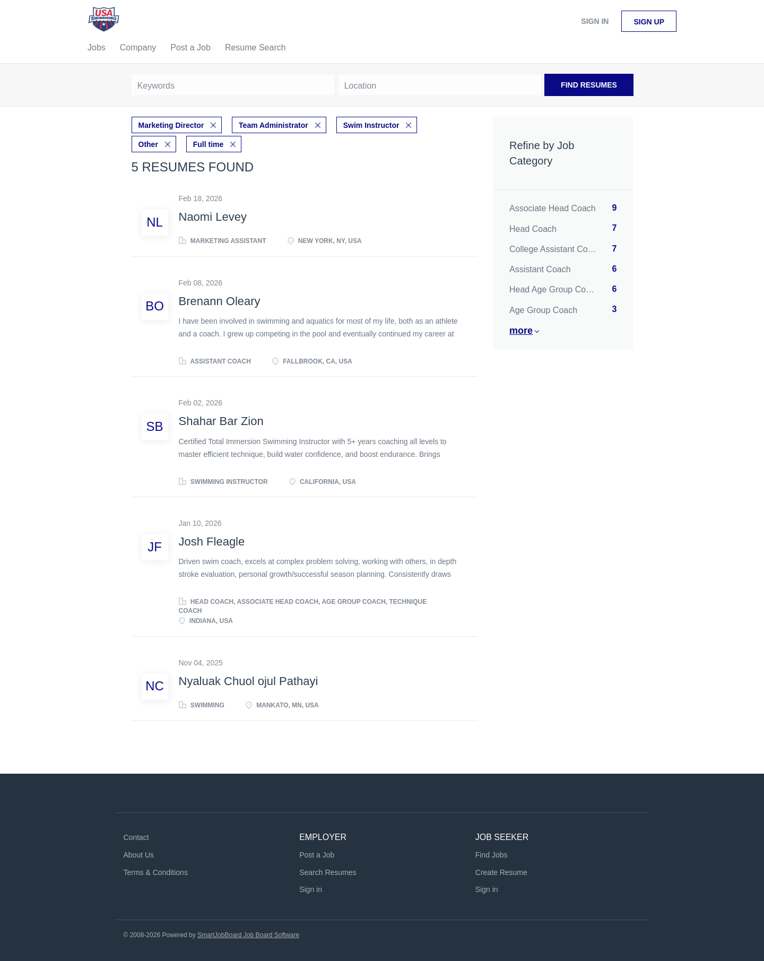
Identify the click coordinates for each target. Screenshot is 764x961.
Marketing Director (171, 125)
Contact (136, 837)
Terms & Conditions (156, 872)
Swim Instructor (371, 125)
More (521, 330)
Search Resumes (327, 872)
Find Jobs (491, 855)
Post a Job (316, 855)
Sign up (648, 22)
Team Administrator (273, 125)
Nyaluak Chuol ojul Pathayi (248, 681)
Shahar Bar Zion (221, 421)
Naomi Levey (213, 216)
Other (148, 144)
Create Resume (501, 872)
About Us (139, 855)
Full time (208, 144)
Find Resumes (589, 85)
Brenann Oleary (220, 301)
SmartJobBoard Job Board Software (248, 935)
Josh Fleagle (212, 541)
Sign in (595, 21)
